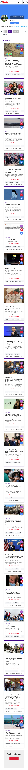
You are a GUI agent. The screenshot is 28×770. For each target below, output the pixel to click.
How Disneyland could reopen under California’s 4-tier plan (13, 733)
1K (14, 673)
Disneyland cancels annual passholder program (12, 625)
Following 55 (24, 26)
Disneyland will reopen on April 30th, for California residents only (13, 521)
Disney (7, 532)
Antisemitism (14, 111)
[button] (18, 2)
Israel (19, 217)
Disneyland (11, 532)
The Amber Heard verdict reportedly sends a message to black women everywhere (13, 416)
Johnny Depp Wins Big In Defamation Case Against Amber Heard (14, 451)
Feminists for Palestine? (11, 239)
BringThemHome (9, 217)
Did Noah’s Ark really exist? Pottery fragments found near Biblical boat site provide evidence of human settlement (13, 62)
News (10, 31)
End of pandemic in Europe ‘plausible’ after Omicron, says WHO (13, 487)
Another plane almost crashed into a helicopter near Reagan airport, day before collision (13, 135)
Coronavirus (11, 568)
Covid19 (13, 392)
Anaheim (7, 636)
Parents (17, 319)
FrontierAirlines (15, 602)
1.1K (14, 500)
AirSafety (7, 146)
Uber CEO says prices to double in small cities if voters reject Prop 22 (13, 660)
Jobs (12, 708)
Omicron (18, 497)
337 (14, 184)
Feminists (14, 246)
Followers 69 (17, 26)
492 (14, 284)
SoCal (19, 532)
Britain (7, 354)
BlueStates (16, 182)
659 (14, 394)
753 (14, 322)
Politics (12, 671)
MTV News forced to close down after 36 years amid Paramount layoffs (13, 270)
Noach (18, 74)
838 (14, 711)
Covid (9, 392)
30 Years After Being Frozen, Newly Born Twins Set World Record (13, 308)
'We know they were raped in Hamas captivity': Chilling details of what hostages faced (13, 206)
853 (14, 571)
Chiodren (7, 319)
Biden (7, 568)
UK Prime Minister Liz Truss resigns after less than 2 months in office (13, 343)
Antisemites (8, 111)
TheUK (18, 354)
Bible (12, 74)
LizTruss (11, 354)
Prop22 (15, 671)
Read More (14, 758)
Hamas (15, 217)
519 (14, 219)
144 (14, 77)
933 (14, 465)
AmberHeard (8, 462)
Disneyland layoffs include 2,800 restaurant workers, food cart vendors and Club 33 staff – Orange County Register (13, 696)
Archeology (8, 74)
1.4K (14, 746)
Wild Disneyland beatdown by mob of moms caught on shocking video (13, 171)
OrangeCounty (17, 743)
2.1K (14, 535)
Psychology (16, 31)
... (22, 74)
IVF (10, 319)
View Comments (14, 71)
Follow (15, 23)
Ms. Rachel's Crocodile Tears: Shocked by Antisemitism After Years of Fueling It (13, 100)
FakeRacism (8, 426)
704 (14, 356)
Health (11, 497)
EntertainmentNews (16, 281)
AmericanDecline (9, 182)
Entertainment (8, 281)
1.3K (14, 639)
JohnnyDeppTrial (15, 426)
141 (14, 113)
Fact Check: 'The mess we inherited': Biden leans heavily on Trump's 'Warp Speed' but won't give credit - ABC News (14, 557)
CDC (6, 392)
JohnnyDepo (14, 462)
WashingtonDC (17, 146)
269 (14, 148)
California (7, 671)
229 (14, 249)
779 (14, 429)
